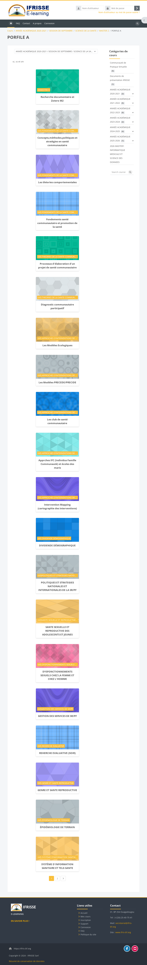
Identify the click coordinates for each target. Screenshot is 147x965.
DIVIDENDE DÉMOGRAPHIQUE (57, 546)
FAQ (82, 931)
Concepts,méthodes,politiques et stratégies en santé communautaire (57, 141)
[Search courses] (118, 172)
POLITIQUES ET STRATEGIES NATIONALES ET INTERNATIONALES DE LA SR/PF (57, 586)
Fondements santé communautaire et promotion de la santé (57, 223)
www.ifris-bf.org (123, 932)
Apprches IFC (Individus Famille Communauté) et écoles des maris (57, 464)
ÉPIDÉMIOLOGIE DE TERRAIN (57, 827)
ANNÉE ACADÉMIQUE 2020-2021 (31, 31)
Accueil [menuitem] (10, 24)
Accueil (84, 913)
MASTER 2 (104, 31)
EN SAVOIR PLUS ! (20, 920)
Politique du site (88, 934)
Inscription (86, 920)
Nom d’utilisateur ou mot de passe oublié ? (119, 12)
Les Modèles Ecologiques (57, 345)
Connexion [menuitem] (49, 23)
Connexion (86, 927)
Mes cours (85, 916)
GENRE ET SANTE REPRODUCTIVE (57, 790)
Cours (10, 31)
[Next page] (63, 878)
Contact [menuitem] (26, 23)
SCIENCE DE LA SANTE (85, 31)
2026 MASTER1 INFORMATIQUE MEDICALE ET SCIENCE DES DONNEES (117, 154)
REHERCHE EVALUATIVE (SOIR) (57, 753)
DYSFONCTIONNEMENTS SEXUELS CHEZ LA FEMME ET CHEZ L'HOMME (57, 675)
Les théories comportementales (57, 182)
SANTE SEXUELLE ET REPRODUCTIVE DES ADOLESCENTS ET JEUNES (57, 631)
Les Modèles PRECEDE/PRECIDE (57, 382)
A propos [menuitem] (37, 23)
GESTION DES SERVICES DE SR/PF (57, 716)
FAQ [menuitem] (18, 23)
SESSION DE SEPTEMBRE (61, 31)
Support (84, 923)
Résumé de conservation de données (27, 961)
